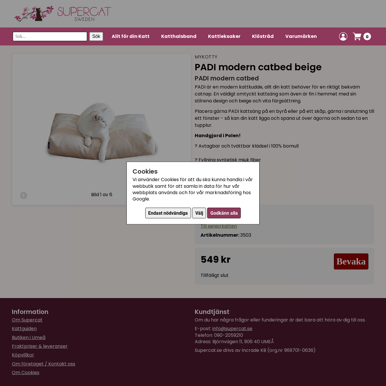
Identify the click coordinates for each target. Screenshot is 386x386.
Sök (96, 36)
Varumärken (301, 36)
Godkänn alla (224, 213)
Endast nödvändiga (168, 213)
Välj (199, 213)
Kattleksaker (224, 36)
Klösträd (263, 36)
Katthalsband (178, 36)
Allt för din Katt (131, 36)
